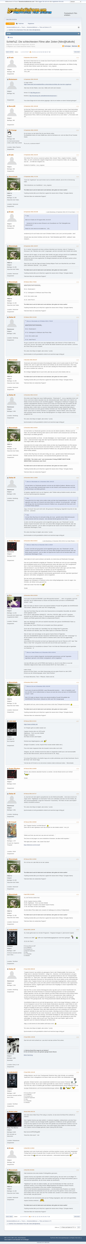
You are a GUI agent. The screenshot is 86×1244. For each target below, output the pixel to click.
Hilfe (57, 1237)
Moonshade (13, 176)
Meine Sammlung (28, 1055)
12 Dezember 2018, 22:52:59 (30, 595)
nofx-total (12, 721)
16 (45, 52)
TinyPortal (52, 1237)
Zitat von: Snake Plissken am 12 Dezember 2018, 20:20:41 (41, 652)
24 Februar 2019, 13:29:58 (30, 768)
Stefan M (12, 317)
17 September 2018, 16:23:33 (31, 154)
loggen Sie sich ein (43, 1)
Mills (10, 1037)
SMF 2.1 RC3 (7, 1237)
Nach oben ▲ (78, 1237)
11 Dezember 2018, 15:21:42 (30, 394)
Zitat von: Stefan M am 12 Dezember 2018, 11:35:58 (39, 544)
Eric (10, 595)
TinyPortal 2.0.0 (40, 1242)
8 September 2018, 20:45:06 (30, 57)
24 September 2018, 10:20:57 (31, 246)
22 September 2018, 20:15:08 (31, 211)
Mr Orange (13, 130)
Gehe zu (57, 1227)
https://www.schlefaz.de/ (31, 724)
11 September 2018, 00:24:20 (31, 79)
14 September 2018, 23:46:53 (31, 130)
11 (36, 52)
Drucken (77, 52)
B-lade (11, 57)
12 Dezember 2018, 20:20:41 (30, 540)
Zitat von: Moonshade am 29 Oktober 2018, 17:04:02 (40, 321)
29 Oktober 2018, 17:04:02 (30, 281)
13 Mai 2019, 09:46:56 (29, 1169)
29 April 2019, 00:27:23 (29, 1111)
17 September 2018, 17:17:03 (31, 176)
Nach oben (9, 1216)
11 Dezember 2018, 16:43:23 (30, 427)
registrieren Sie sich (57, 1)
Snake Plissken (14, 541)
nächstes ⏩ (76, 46)
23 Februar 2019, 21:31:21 (30, 721)
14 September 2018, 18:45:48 (31, 106)
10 (34, 52)
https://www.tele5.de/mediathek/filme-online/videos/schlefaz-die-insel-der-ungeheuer (47, 84)
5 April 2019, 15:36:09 (29, 894)
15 (43, 52)
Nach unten (9, 52)
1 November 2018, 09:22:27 (30, 359)
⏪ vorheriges (66, 46)
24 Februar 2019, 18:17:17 (30, 793)
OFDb (11, 37)
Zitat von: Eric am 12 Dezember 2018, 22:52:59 (38, 686)
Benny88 (12, 106)
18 (49, 52)
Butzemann (13, 79)
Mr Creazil (12, 822)
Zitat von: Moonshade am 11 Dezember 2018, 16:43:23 (40, 481)
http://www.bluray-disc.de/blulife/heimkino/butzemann (43, 95)
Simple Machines (22, 1237)
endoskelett (13, 929)
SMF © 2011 (14, 1237)
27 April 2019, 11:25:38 (29, 1037)
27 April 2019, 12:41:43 (29, 1072)
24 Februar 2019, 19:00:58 (30, 822)
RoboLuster (13, 1111)
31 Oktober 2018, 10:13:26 (30, 317)
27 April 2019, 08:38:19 (29, 969)
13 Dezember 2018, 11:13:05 (30, 682)
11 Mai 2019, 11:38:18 (29, 1148)
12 (38, 52)
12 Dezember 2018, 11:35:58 (30, 477)
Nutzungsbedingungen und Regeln (66, 1237)
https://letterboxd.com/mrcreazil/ (32, 845)
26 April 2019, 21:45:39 (29, 929)
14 (42, 52)
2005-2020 (47, 1242)
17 (47, 52)
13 (40, 52)
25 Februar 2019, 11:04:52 (30, 859)
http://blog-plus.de (35, 92)
